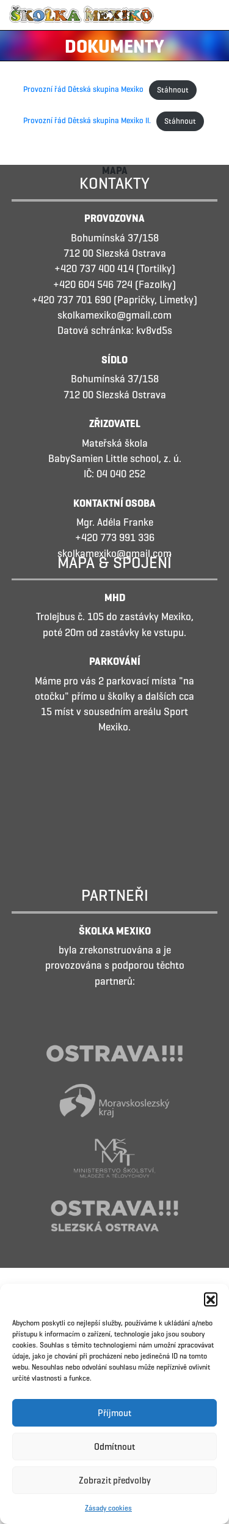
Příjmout (114, 1413)
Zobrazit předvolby (115, 1480)
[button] (211, 1299)
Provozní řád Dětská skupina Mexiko (83, 90)
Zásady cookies (108, 1507)
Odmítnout (114, 1446)
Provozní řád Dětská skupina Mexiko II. (87, 121)
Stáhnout (173, 90)
